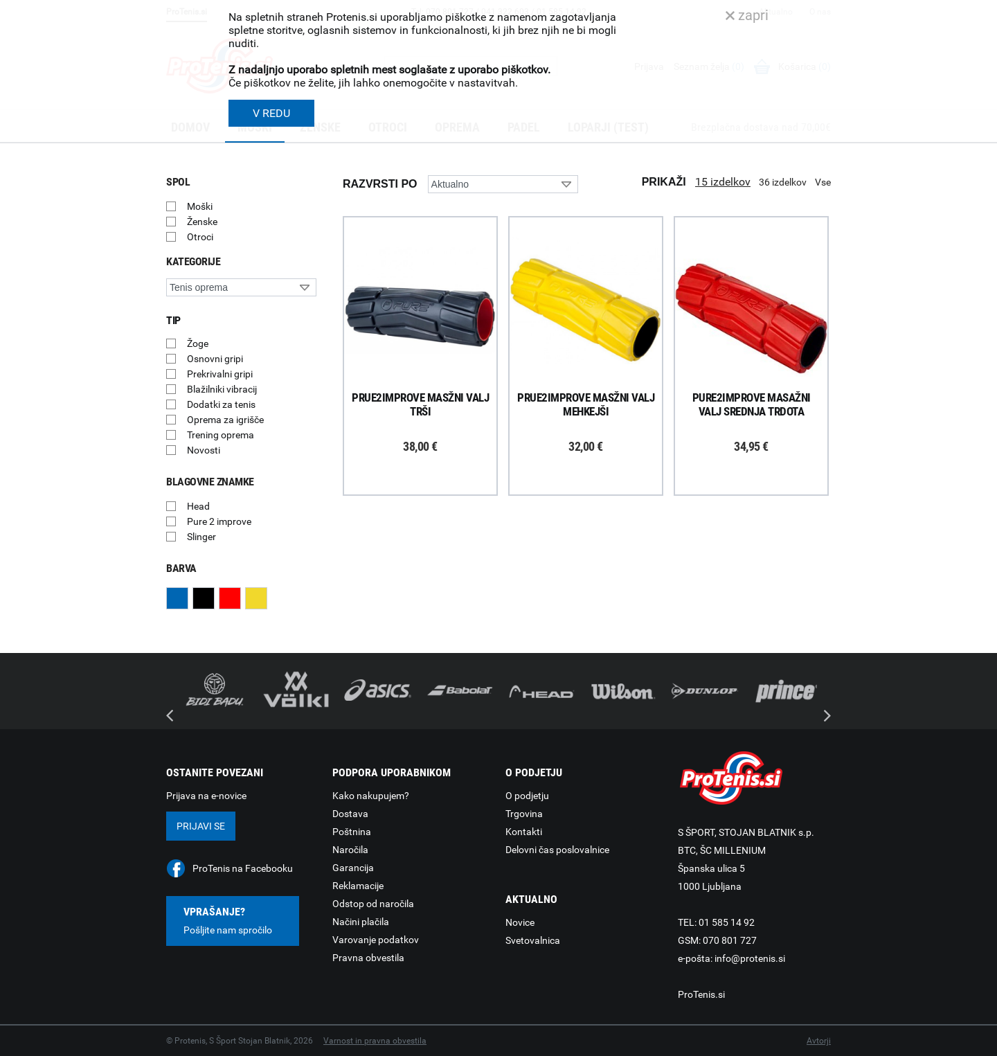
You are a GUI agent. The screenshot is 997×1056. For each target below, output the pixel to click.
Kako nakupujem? (370, 795)
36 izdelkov (783, 182)
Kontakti (523, 831)
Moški (200, 206)
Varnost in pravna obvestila (374, 1041)
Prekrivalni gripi (220, 373)
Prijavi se (201, 826)
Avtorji (819, 1041)
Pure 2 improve (219, 521)
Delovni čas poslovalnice (557, 849)
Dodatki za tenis (221, 404)
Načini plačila (360, 921)
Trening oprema (220, 434)
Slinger (201, 536)
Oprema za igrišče (225, 419)
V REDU (271, 113)
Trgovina (524, 813)
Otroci (200, 236)
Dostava (350, 813)
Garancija (353, 867)
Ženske (202, 221)
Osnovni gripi (215, 358)
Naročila (350, 849)
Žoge (197, 343)
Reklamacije (358, 885)
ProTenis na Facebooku (242, 868)
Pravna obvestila (368, 957)
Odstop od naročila (373, 903)
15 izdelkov (723, 181)
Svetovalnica (532, 940)
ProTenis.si (701, 994)
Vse (823, 182)
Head (198, 506)
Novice (520, 922)
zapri (747, 15)
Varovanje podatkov (375, 939)
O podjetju (527, 795)
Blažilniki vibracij (222, 389)
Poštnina (351, 831)
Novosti (203, 450)
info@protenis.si (750, 958)
